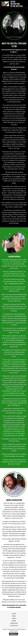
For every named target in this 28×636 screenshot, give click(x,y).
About (14, 618)
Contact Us (14, 625)
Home (14, 613)
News (14, 616)
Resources (14, 623)
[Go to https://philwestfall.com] (12, 3)
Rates (14, 621)
